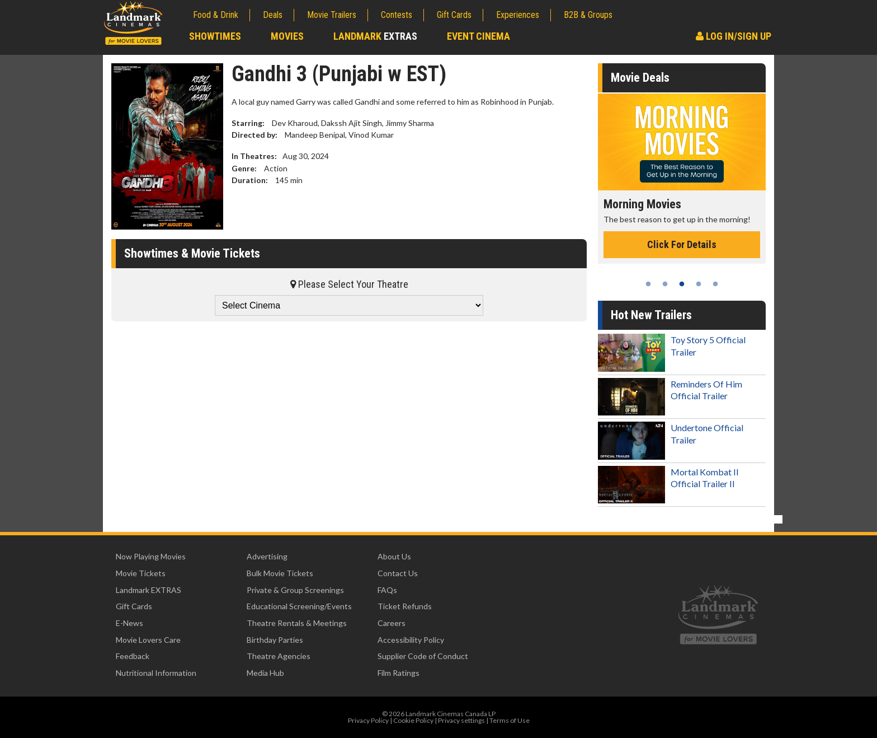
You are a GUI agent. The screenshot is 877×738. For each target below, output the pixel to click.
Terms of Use (509, 720)
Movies (287, 36)
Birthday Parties (275, 639)
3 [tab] (681, 283)
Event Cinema (478, 36)
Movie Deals (640, 78)
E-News (129, 623)
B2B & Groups (588, 15)
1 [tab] (648, 283)
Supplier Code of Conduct (423, 656)
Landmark (375, 36)
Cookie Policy (413, 720)
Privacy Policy (368, 720)
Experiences (517, 15)
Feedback (132, 656)
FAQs (387, 590)
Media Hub (265, 673)
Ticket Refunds (405, 606)
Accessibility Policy (411, 639)
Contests (396, 15)
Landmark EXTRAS (148, 590)
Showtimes (215, 36)
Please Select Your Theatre (349, 284)
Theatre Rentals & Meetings (297, 623)
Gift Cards (454, 15)
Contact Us (398, 573)
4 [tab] (698, 283)
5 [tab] (715, 283)
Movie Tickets (141, 573)
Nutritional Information (156, 673)
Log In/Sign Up (733, 36)
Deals (272, 15)
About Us (394, 556)
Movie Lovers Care (148, 639)
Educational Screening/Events (299, 606)
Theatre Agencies (278, 656)
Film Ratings (398, 673)
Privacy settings (461, 720)
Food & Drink (215, 15)
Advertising (267, 556)
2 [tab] (665, 283)
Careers (392, 623)
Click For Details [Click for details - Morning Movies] (681, 244)
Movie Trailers (331, 15)
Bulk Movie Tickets (280, 573)
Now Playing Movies (151, 556)
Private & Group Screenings (295, 590)
